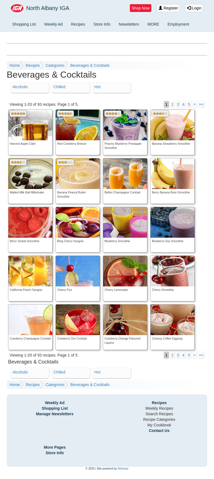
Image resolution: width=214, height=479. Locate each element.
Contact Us (159, 430)
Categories (55, 65)
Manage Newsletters (55, 414)
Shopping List (24, 24)
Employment (178, 24)
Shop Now (141, 8)
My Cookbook (159, 425)
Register (168, 8)
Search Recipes (159, 414)
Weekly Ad (53, 24)
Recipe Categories (159, 419)
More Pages (55, 447)
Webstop (123, 468)
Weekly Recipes (159, 408)
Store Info (101, 24)
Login (194, 8)
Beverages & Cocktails (90, 65)
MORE (153, 24)
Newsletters (129, 24)
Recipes (78, 24)
